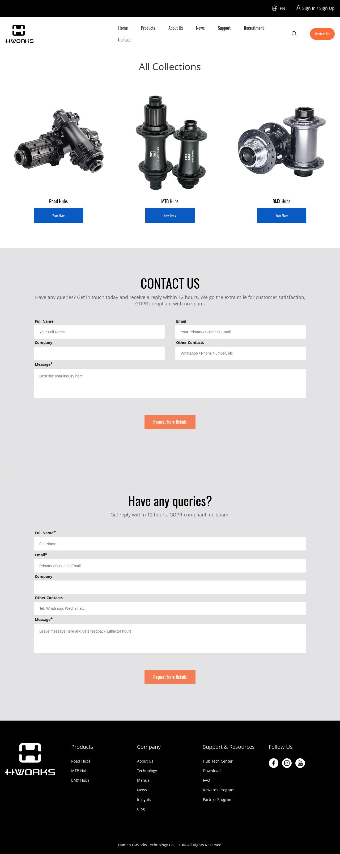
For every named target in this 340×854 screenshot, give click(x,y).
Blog (141, 808)
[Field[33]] (170, 608)
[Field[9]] (99, 332)
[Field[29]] (170, 543)
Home (123, 28)
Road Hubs (81, 761)
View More (58, 215)
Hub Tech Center (218, 761)
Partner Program (217, 799)
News (200, 28)
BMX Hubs (80, 780)
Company (149, 746)
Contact (124, 39)
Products (148, 28)
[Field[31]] (170, 587)
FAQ (206, 780)
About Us (175, 28)
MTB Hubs (80, 770)
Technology (147, 770)
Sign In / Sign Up (315, 8)
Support (224, 28)
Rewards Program (219, 789)
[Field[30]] (170, 566)
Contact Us (322, 33)
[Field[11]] (240, 332)
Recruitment (254, 28)
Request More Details (170, 422)
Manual (144, 780)
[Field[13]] (99, 353)
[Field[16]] (240, 353)
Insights (144, 799)
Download (212, 770)
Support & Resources (229, 746)
